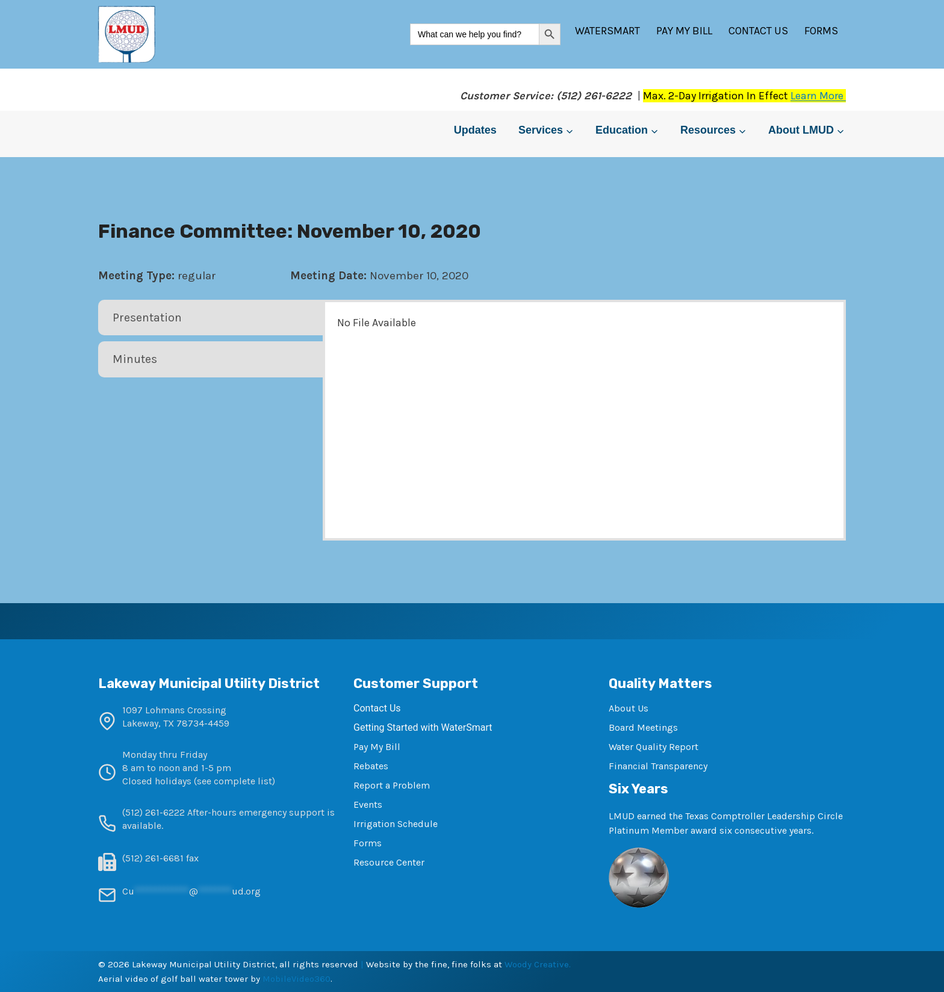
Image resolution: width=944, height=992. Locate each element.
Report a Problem (391, 785)
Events (367, 804)
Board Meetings (643, 727)
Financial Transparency (658, 766)
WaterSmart (607, 30)
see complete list (234, 781)
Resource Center (388, 862)
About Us (628, 708)
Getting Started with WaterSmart (422, 727)
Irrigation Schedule (395, 823)
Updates (475, 130)
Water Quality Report (653, 746)
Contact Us (758, 30)
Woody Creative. (538, 964)
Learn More (818, 95)
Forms (821, 30)
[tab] (211, 318)
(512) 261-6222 (153, 812)
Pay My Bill (684, 30)
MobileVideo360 (296, 978)
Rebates (370, 766)
